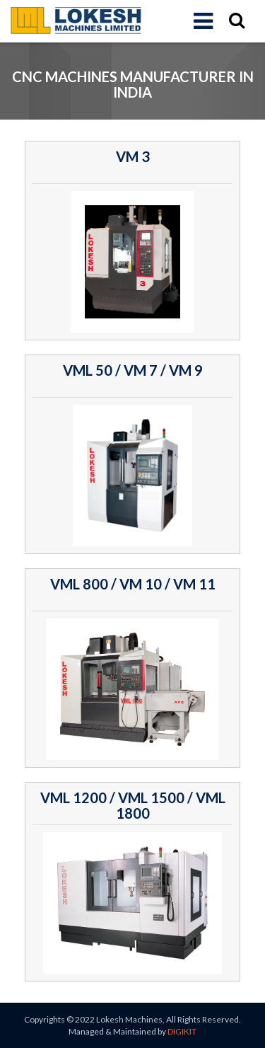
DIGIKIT (181, 1031)
